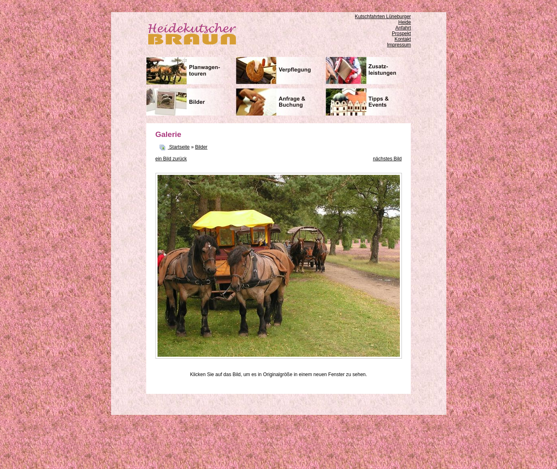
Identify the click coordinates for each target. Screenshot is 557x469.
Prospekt (401, 33)
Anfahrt (403, 28)
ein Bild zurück (171, 159)
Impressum (399, 45)
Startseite (179, 147)
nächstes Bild (387, 159)
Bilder (201, 147)
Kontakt (403, 39)
